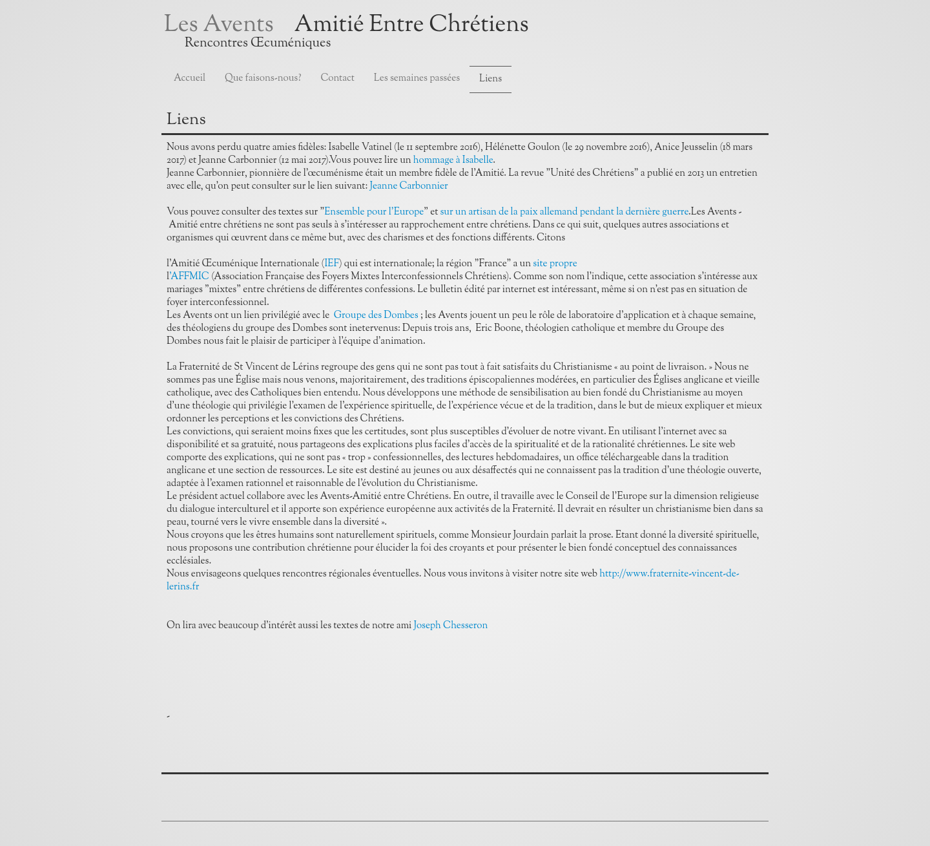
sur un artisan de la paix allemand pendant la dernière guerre (564, 212)
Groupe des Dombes (376, 316)
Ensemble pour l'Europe (374, 212)
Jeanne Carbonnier (409, 186)
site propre (555, 264)
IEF (331, 264)
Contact (338, 78)
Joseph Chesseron (451, 626)
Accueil (189, 78)
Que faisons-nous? (263, 78)
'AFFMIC (190, 277)
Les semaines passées (417, 78)
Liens (490, 79)
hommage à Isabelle (453, 160)
